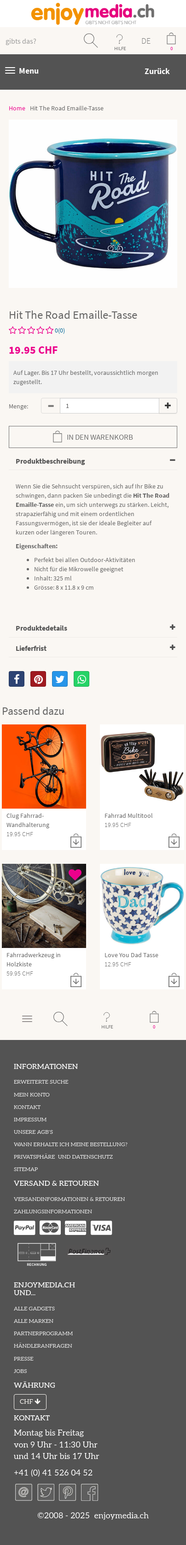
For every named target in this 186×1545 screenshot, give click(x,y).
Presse (24, 1358)
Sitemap (26, 1169)
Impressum (30, 1119)
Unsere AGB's (33, 1132)
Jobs (20, 1371)
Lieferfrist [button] (31, 648)
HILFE (120, 48)
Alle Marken (33, 1321)
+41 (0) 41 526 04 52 (53, 1473)
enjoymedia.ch (120, 1516)
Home (17, 108)
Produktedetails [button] (41, 627)
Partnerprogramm (43, 1333)
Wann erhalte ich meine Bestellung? (71, 1144)
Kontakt (27, 1107)
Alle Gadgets (34, 1308)
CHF (30, 1402)
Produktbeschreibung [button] (50, 460)
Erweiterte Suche (41, 1082)
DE (146, 40)
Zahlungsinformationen (53, 1211)
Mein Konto (32, 1094)
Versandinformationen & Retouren (69, 1199)
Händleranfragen (43, 1346)
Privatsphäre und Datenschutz (63, 1157)
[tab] (93, 462)
